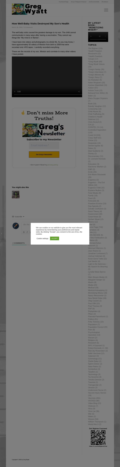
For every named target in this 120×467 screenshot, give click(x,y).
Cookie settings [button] (42, 238)
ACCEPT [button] (54, 238)
